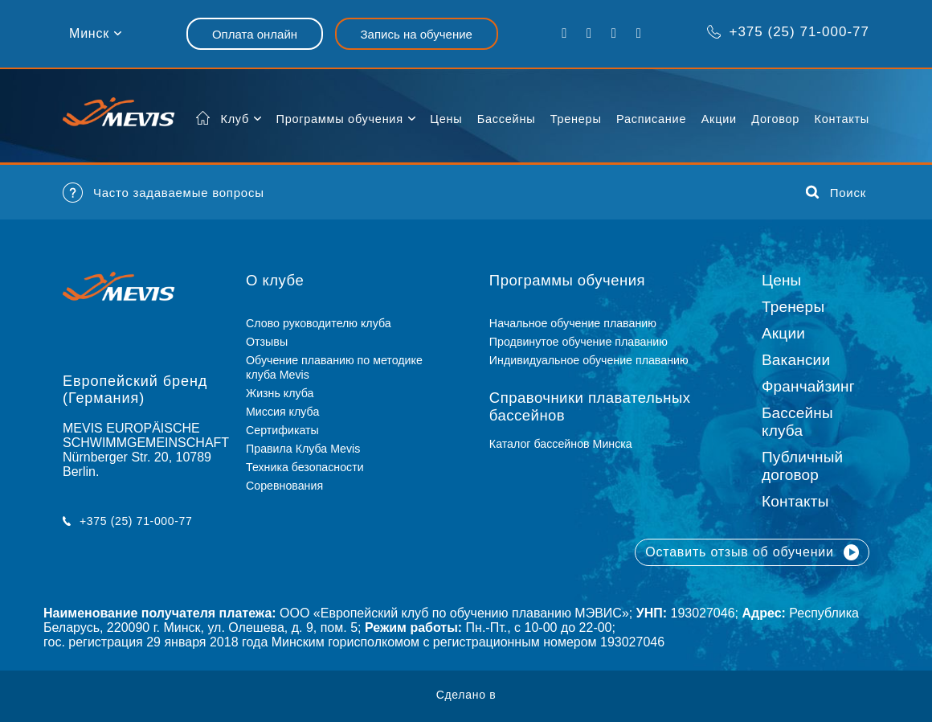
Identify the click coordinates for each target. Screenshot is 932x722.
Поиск (836, 192)
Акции (719, 119)
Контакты (842, 119)
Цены (446, 119)
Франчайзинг (808, 386)
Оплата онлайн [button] (254, 34)
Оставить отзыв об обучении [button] (752, 552)
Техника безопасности (305, 467)
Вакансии (796, 359)
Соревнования (284, 485)
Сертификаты (282, 430)
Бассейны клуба (797, 421)
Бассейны (506, 119)
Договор (775, 119)
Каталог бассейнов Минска (560, 443)
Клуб (235, 119)
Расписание (651, 119)
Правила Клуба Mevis (303, 448)
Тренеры (576, 119)
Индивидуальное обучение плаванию (589, 360)
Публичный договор (802, 466)
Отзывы (267, 341)
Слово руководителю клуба (318, 323)
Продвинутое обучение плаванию (578, 341)
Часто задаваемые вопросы (163, 193)
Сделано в (466, 694)
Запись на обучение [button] (416, 34)
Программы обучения (339, 119)
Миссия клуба (282, 411)
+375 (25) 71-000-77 (788, 32)
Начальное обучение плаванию (579, 323)
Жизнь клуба (279, 393)
